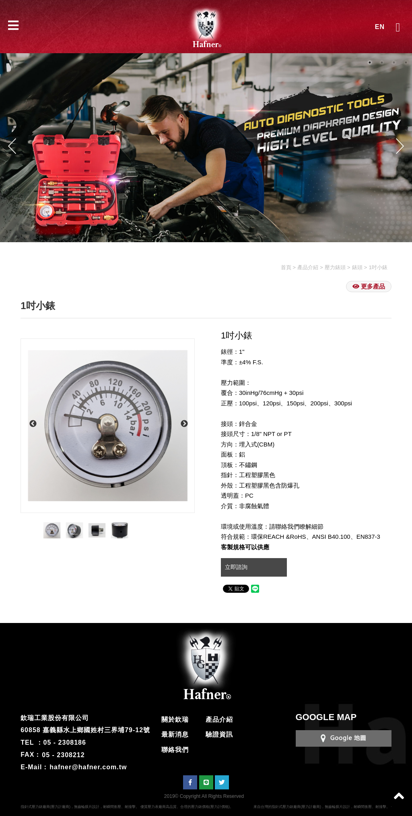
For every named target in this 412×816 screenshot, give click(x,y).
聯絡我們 (175, 749)
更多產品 (368, 286)
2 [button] (382, 62)
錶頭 (357, 267)
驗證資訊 (219, 734)
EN (380, 26)
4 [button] (406, 62)
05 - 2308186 (64, 742)
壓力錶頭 (335, 267)
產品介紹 (307, 267)
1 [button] (370, 62)
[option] (107, 426)
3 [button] (394, 62)
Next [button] (400, 145)
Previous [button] (12, 145)
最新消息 (175, 734)
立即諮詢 (237, 567)
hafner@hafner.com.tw (88, 767)
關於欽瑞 (175, 719)
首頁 (286, 267)
